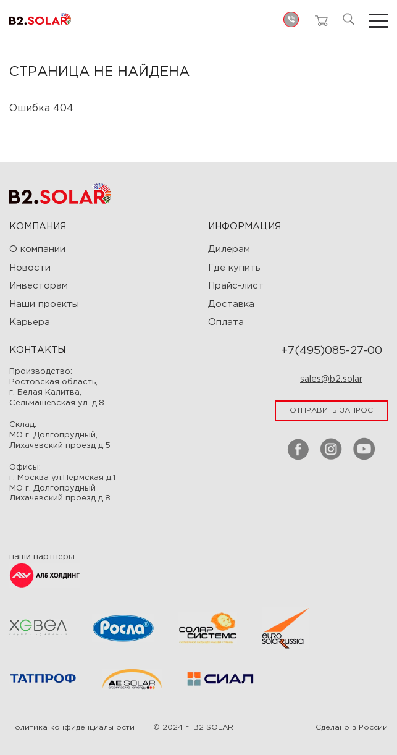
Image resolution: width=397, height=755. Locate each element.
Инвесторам (38, 286)
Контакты (37, 350)
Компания (37, 226)
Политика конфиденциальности (72, 727)
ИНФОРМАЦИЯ (244, 226)
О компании (37, 249)
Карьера (29, 322)
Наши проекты (44, 304)
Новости (30, 268)
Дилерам (229, 249)
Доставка (231, 304)
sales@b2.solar (331, 379)
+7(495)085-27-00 (331, 351)
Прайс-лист (236, 286)
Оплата (226, 322)
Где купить (234, 268)
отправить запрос (331, 410)
